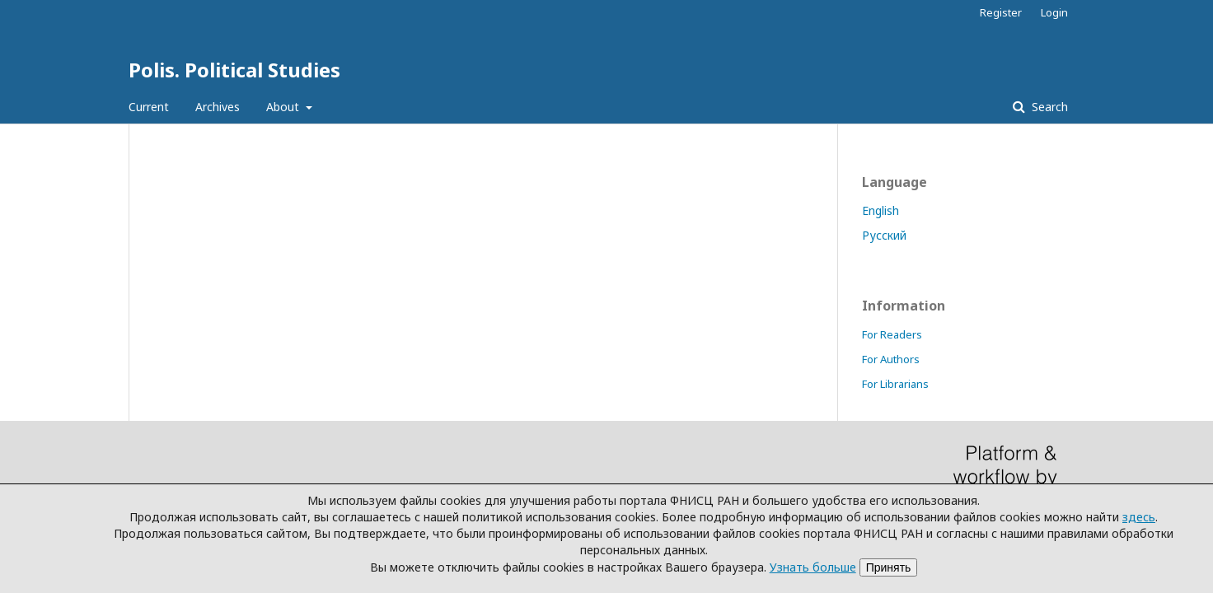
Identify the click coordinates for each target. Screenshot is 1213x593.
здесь (1138, 517)
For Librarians (895, 383)
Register (1001, 12)
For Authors (891, 359)
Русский (884, 235)
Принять (888, 567)
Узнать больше (813, 567)
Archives (217, 106)
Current (149, 106)
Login (1054, 12)
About (284, 106)
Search (1048, 106)
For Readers (892, 334)
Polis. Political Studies (234, 69)
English (880, 210)
